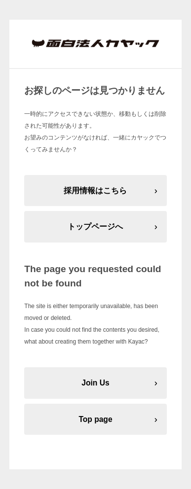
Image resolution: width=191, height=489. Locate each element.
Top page (95, 419)
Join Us (95, 383)
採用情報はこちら (95, 190)
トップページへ (95, 226)
